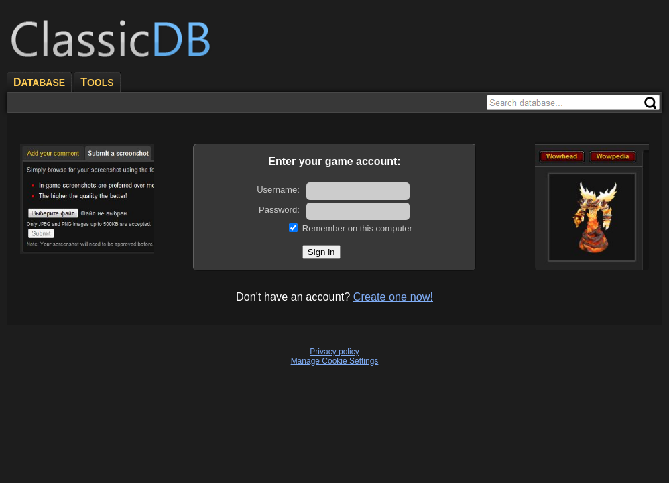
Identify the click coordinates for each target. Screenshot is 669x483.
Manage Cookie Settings (335, 361)
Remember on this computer (357, 228)
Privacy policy (334, 351)
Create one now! (393, 296)
